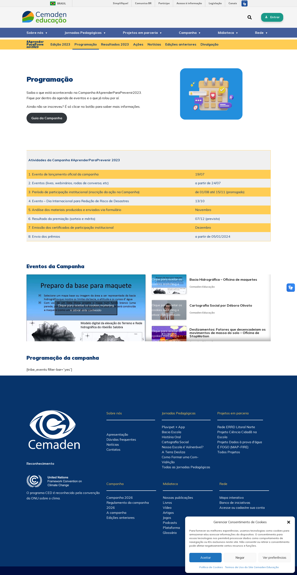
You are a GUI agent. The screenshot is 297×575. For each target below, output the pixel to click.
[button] (289, 522)
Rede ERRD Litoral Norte (236, 427)
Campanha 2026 (119, 497)
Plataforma (171, 527)
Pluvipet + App (173, 427)
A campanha (116, 512)
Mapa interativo (231, 497)
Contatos (113, 449)
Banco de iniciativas (234, 502)
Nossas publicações (178, 497)
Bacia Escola (171, 432)
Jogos (167, 517)
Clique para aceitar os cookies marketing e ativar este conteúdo (86, 307)
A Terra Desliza (173, 452)
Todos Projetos (228, 452)
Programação (86, 44)
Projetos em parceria (140, 32)
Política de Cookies (211, 567)
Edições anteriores (180, 44)
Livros (167, 502)
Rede (259, 32)
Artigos (168, 512)
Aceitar (205, 558)
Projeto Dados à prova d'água (239, 442)
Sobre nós (35, 32)
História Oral (171, 437)
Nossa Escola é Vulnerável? (182, 447)
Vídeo (167, 507)
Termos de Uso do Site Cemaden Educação (252, 567)
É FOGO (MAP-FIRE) (233, 447)
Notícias (154, 44)
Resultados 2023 (115, 44)
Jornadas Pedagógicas (83, 32)
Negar (239, 558)
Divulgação (210, 44)
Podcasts (170, 522)
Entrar (275, 17)
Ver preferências (274, 558)
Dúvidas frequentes (121, 439)
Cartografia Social (175, 442)
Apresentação (117, 434)
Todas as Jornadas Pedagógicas (186, 467)
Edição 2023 (60, 44)
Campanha (188, 32)
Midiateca (226, 32)
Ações (138, 44)
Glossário (170, 533)
